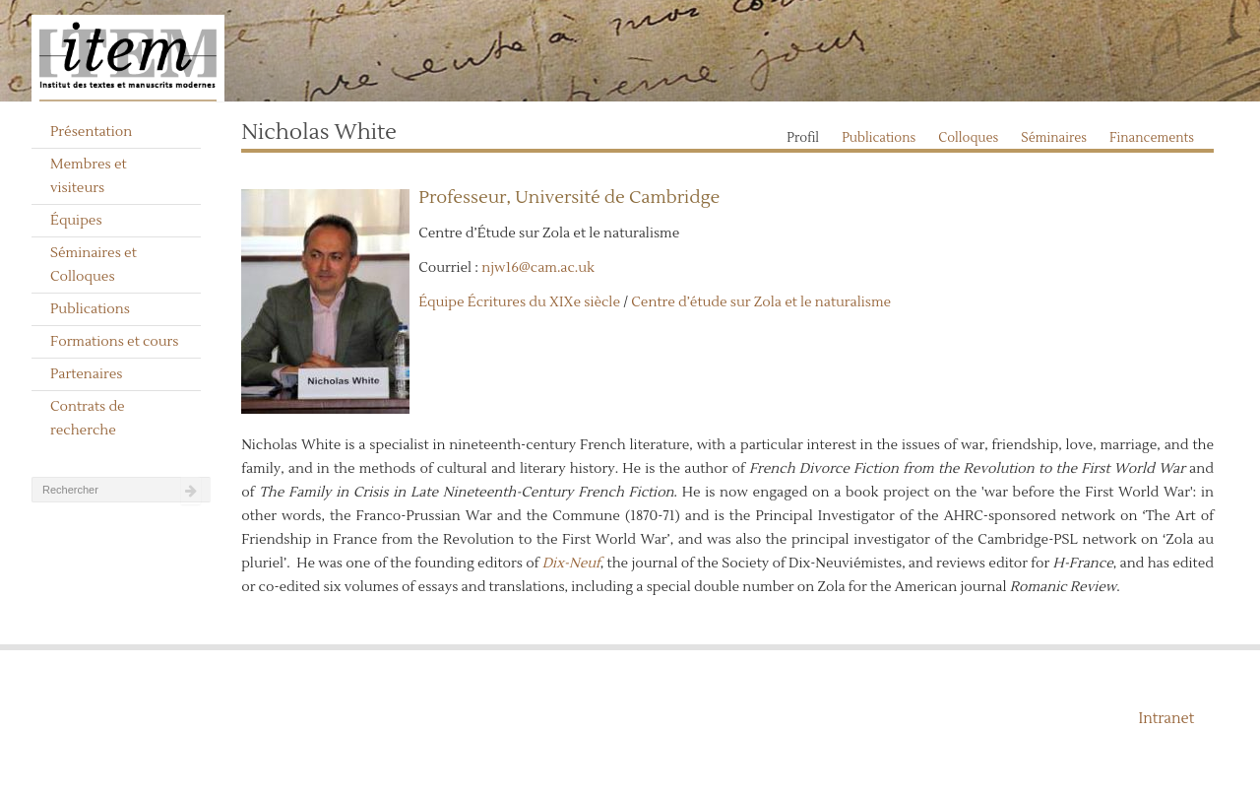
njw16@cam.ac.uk (538, 268)
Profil (803, 138)
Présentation (91, 132)
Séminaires (1054, 138)
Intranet (1166, 718)
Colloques (968, 138)
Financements (1151, 138)
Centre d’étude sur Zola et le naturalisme (761, 302)
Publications (90, 309)
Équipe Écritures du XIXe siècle (519, 302)
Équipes (76, 221)
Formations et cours (114, 342)
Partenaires (86, 374)
